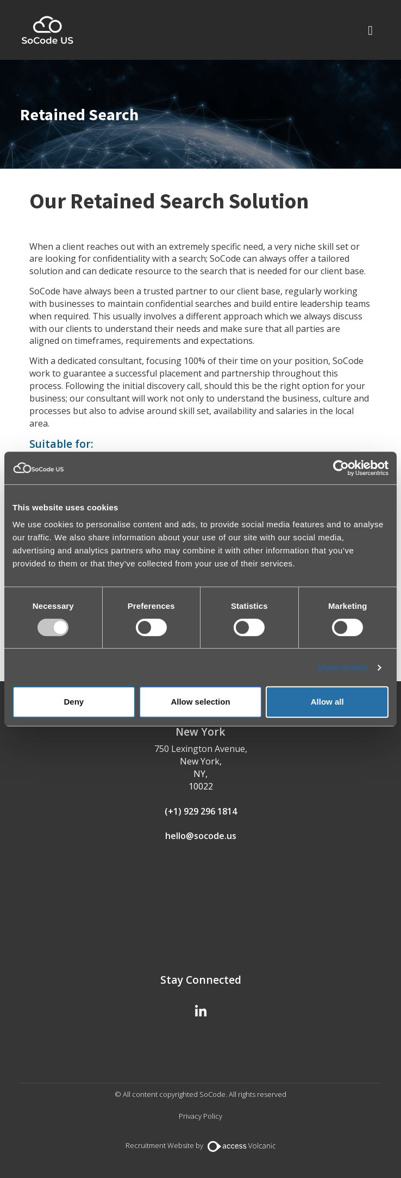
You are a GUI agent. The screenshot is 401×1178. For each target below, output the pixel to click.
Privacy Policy (200, 1116)
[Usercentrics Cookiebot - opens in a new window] (341, 468)
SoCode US (47, 30)
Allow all (327, 701)
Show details (342, 667)
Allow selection (200, 701)
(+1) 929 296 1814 (201, 811)
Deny (74, 701)
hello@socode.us (200, 836)
